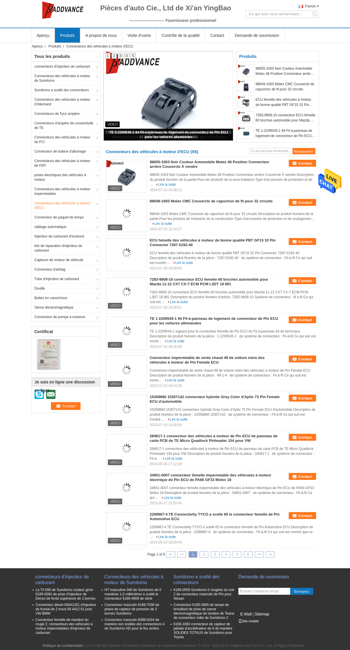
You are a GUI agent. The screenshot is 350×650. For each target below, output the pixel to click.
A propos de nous (101, 35)
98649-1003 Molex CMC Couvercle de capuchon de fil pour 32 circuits (285, 86)
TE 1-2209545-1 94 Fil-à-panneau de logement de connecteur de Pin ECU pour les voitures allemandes (284, 133)
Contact (217, 35)
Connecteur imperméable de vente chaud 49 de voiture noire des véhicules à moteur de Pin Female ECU (207, 360)
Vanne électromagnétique (54, 307)
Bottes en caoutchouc (51, 298)
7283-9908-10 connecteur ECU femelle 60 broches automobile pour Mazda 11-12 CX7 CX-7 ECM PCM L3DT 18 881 (286, 118)
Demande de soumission (257, 35)
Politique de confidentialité (63, 646)
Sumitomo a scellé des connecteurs (62, 90)
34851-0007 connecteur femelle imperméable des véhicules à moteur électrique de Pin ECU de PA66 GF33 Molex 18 (210, 477)
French (310, 6)
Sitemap (262, 614)
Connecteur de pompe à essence (60, 317)
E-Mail (246, 614)
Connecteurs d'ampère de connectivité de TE (64, 125)
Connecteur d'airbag (50, 269)
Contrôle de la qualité (181, 35)
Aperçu (43, 35)
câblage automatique (50, 227)
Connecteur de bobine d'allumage (60, 151)
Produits (67, 35)
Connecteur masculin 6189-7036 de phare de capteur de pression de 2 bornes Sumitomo (132, 609)
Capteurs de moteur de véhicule (59, 260)
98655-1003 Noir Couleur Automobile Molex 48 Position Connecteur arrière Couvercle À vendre (284, 71)
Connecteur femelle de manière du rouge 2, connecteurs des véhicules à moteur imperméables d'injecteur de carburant (64, 626)
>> (259, 554)
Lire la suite (167, 185)
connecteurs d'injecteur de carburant (62, 66)
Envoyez (301, 591)
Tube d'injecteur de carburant (57, 279)
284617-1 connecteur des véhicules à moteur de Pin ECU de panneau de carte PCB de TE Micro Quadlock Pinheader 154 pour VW (214, 438)
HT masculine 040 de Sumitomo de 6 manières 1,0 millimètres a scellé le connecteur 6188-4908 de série (133, 594)
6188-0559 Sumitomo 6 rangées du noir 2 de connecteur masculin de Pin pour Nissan (204, 594)
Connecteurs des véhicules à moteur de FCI (63, 139)
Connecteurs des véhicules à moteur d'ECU (63, 205)
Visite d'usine (139, 35)
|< (170, 554)
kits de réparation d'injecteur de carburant (58, 248)
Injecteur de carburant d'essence (60, 236)
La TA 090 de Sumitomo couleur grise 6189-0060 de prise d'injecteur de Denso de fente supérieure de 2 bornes (65, 594)
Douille (40, 288)
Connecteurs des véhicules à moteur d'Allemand (63, 102)
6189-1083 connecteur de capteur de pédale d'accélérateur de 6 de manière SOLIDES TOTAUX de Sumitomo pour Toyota (203, 630)
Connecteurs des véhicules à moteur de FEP (63, 163)
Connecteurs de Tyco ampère (57, 114)
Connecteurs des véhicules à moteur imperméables (63, 191)
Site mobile (248, 621)
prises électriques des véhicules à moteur (60, 177)
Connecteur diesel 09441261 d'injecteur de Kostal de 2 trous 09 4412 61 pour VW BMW (66, 609)
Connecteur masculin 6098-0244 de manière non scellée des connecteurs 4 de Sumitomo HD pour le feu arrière (135, 624)
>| (270, 554)
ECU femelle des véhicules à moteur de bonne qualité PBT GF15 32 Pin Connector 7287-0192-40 (283, 102)
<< (182, 554)
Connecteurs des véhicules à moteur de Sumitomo (63, 78)
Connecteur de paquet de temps (59, 217)
